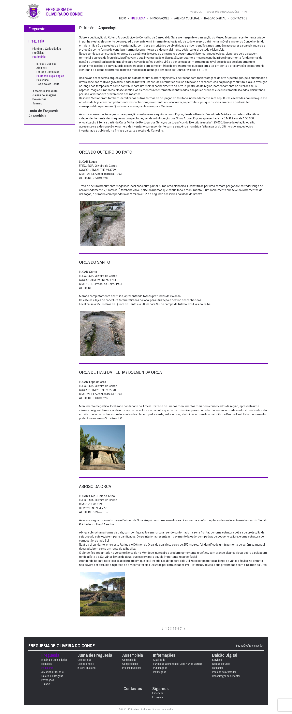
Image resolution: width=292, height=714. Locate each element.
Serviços (217, 660)
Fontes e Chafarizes (47, 72)
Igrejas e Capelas (46, 64)
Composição (84, 660)
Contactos (239, 18)
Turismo (37, 103)
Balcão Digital (215, 18)
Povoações (39, 99)
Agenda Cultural (187, 18)
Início (122, 18)
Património (39, 57)
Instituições (159, 672)
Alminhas (41, 68)
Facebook (196, 11)
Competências (85, 664)
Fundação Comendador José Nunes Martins (177, 664)
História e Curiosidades (46, 49)
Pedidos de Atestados (224, 672)
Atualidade (159, 660)
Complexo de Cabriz (47, 84)
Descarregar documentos (226, 676)
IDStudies (133, 709)
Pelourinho (42, 80)
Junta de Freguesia (43, 110)
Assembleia (37, 115)
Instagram (157, 697)
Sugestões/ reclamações (250, 645)
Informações (160, 18)
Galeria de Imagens (44, 95)
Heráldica (38, 53)
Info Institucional (86, 668)
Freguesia (138, 18)
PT (246, 11)
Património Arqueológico (50, 76)
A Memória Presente (45, 91)
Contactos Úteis (221, 664)
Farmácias (217, 668)
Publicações (160, 668)
